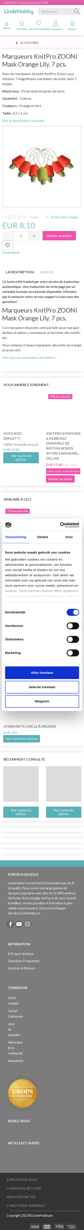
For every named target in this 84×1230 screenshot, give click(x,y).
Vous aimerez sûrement (26, 385)
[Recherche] (76, 12)
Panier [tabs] (72, 26)
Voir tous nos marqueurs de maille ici (29, 357)
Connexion (55, 26)
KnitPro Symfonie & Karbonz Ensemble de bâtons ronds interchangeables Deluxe (64, 445)
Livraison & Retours (21, 968)
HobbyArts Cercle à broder (29, 726)
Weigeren (42, 701)
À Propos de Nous (21, 954)
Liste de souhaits (39, 25)
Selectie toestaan (42, 687)
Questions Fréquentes (24, 961)
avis (34, 217)
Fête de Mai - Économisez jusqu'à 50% (25, 2)
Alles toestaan (42, 672)
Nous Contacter (21, 1197)
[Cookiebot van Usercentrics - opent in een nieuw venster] (60, 525)
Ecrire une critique (64, 217)
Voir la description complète (23, 120)
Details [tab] (42, 537)
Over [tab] (69, 537)
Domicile (22, 25)
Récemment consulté (24, 759)
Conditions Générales (26, 1206)
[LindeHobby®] (18, 10)
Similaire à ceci (17, 499)
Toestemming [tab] (15, 537)
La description (20, 272)
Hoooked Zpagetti (12, 435)
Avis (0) (47, 272)
